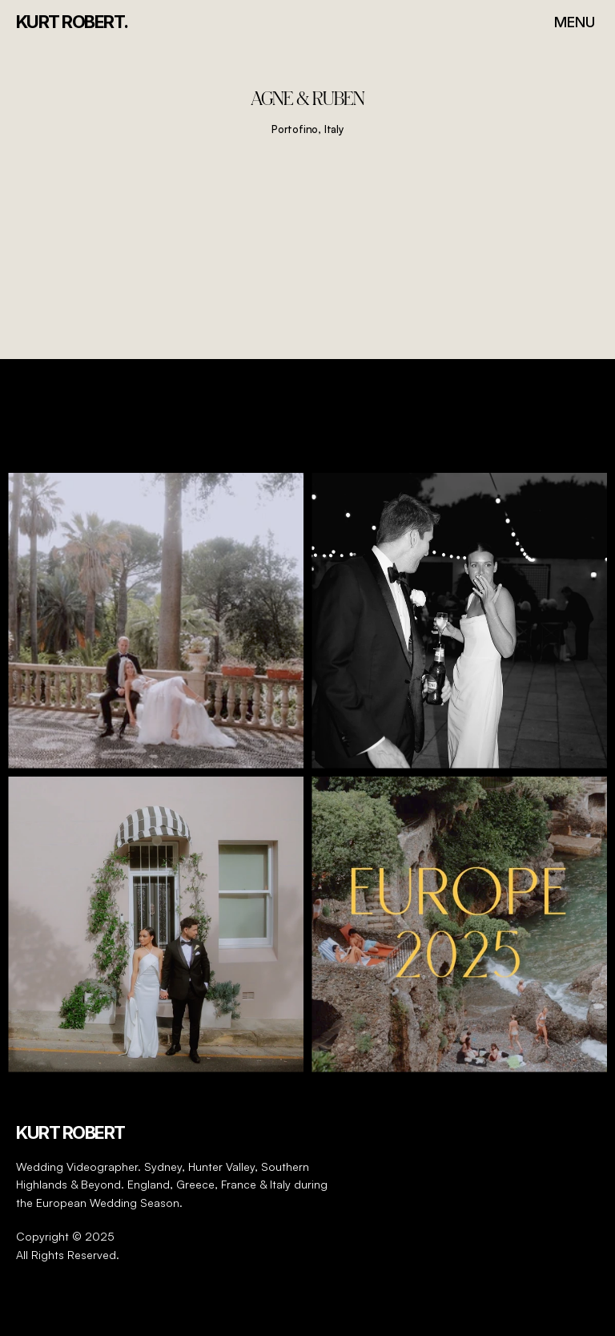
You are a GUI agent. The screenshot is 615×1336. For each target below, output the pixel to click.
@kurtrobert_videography (308, 431)
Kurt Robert (70, 1132)
